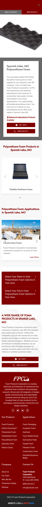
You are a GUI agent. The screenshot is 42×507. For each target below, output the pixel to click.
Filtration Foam (29, 447)
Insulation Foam (29, 428)
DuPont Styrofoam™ (10, 428)
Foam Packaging (29, 424)
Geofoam (26, 432)
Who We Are (6, 479)
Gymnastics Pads (30, 440)
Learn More (34, 257)
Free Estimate (11, 12)
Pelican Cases (7, 447)
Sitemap (5, 487)
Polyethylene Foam (9, 436)
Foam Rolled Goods (30, 436)
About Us (5, 472)
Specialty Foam (8, 444)
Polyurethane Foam (9, 440)
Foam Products (8, 424)
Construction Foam (30, 451)
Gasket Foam (28, 444)
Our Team (5, 476)
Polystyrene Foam (9, 432)
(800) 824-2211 (29, 484)
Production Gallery (9, 483)
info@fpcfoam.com (30, 488)
